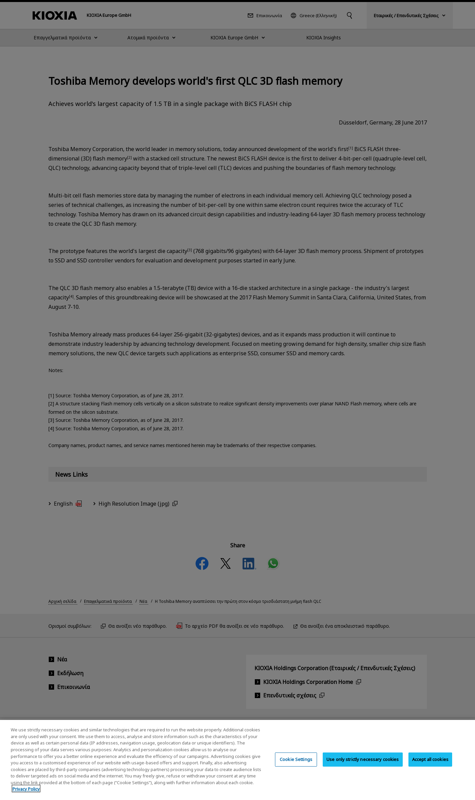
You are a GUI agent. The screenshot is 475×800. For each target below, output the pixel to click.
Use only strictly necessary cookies (362, 766)
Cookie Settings (296, 766)
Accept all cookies (430, 766)
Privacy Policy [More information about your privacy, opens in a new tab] (26, 796)
